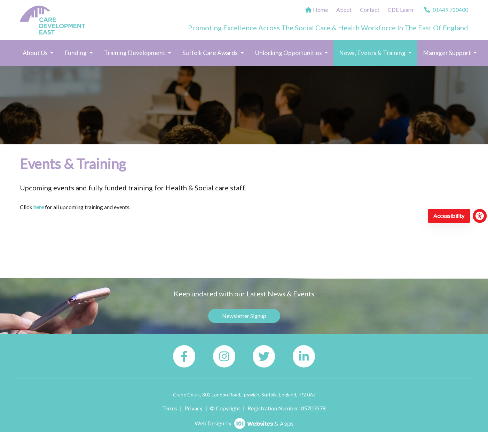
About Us (36, 52)
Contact (369, 9)
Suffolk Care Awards (210, 52)
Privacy (193, 408)
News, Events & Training (378, 52)
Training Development (135, 52)
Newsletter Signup (244, 315)
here (38, 207)
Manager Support (447, 52)
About (344, 9)
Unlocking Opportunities (289, 52)
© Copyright (225, 408)
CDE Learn (400, 9)
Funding (76, 52)
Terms (169, 408)
